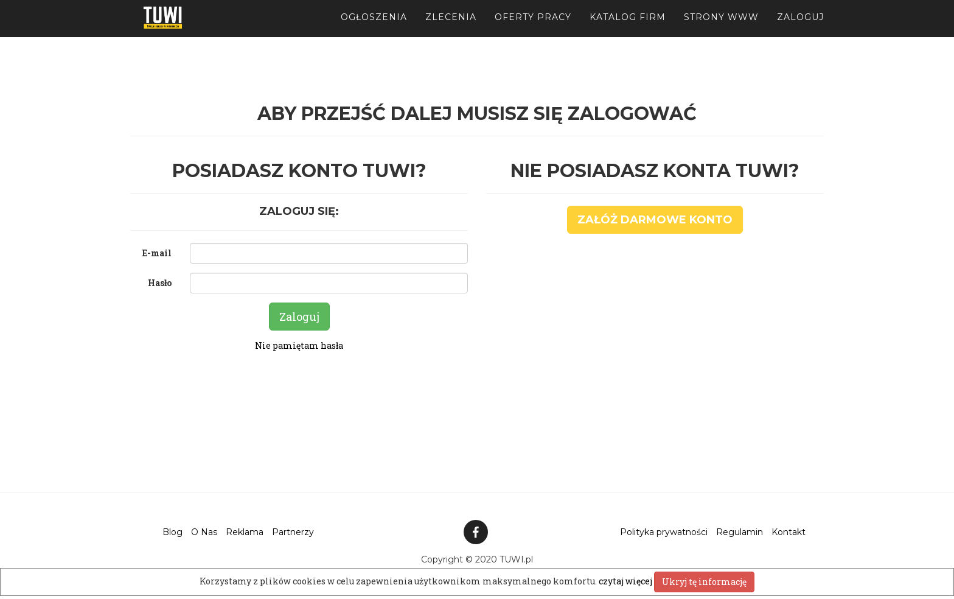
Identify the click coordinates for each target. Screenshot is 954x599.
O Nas (204, 532)
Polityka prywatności (664, 532)
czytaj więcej (626, 581)
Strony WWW (721, 30)
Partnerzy (293, 532)
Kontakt (788, 532)
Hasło (160, 283)
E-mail (157, 253)
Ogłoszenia (374, 30)
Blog (172, 532)
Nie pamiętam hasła (299, 345)
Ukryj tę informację (704, 581)
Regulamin (739, 532)
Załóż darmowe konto (655, 219)
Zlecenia (450, 30)
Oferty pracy (533, 30)
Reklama (244, 532)
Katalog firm (628, 30)
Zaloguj (800, 30)
